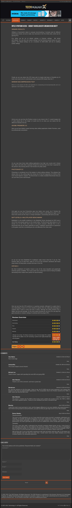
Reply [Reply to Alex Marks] (68, 361)
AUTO (62, 20)
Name (4, 461)
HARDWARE (15, 20)
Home (3, 20)
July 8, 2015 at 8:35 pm (64, 405)
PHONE (29, 20)
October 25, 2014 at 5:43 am (63, 379)
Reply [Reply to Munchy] (68, 410)
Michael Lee (11, 372)
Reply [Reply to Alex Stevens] (68, 384)
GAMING (23, 20)
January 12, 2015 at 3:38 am (63, 396)
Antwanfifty (11, 364)
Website (4, 471)
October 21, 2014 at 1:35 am (63, 372)
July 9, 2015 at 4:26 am (64, 413)
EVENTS (57, 20)
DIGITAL (35, 20)
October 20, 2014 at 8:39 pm (63, 356)
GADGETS (42, 20)
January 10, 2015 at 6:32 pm (63, 387)
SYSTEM (8, 20)
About (23, 1)
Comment (5, 448)
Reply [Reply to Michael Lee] (68, 376)
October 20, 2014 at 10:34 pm (63, 364)
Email (4, 466)
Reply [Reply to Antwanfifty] (68, 369)
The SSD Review (16, 1)
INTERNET (49, 20)
